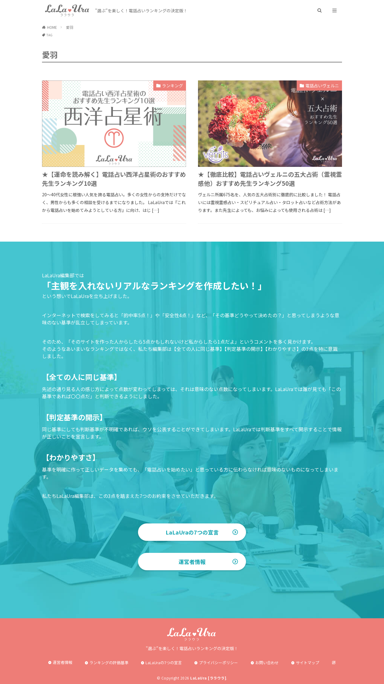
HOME (52, 27)
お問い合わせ (267, 662)
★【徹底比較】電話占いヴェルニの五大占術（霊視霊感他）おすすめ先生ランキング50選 (270, 179)
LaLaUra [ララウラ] (208, 677)
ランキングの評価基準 (108, 662)
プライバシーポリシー (218, 662)
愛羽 (69, 27)
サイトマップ (307, 662)
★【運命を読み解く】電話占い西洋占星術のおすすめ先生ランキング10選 (114, 179)
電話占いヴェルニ (322, 86)
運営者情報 (192, 561)
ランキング (172, 86)
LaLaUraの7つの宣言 (192, 532)
